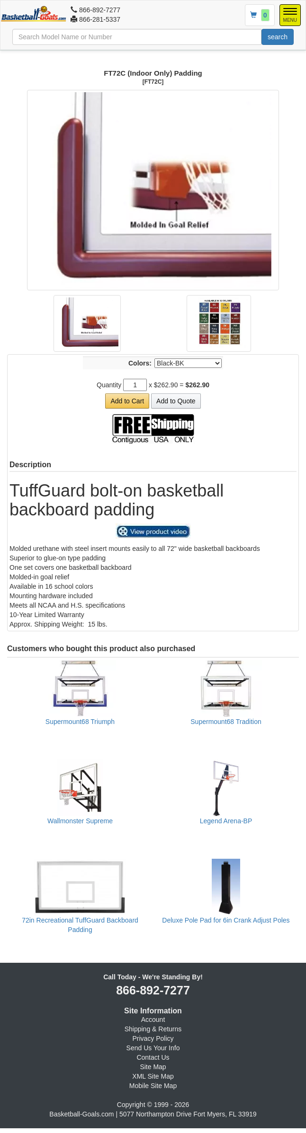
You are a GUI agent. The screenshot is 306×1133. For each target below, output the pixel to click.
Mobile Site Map (153, 1085)
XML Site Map (152, 1076)
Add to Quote (176, 401)
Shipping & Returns (153, 1029)
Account (153, 1019)
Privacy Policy (152, 1038)
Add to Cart (127, 401)
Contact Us (152, 1057)
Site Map (153, 1067)
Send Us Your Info (153, 1048)
